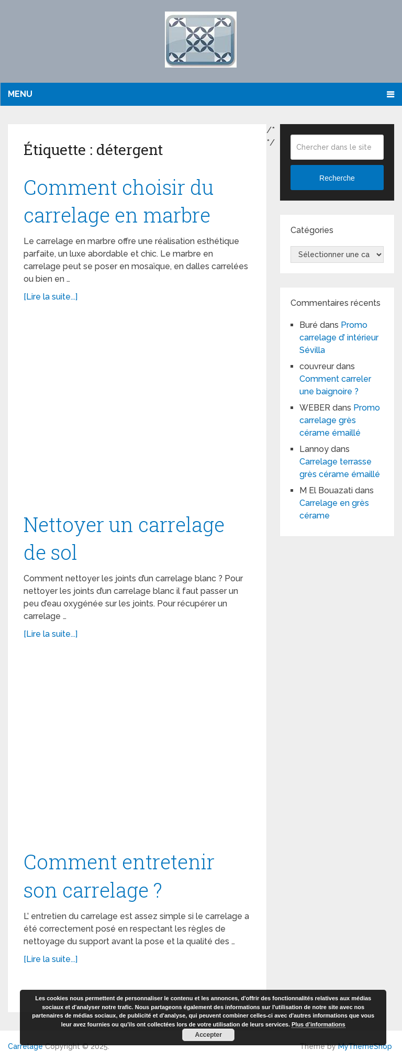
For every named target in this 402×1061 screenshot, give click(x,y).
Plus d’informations (318, 1024)
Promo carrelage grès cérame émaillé (339, 420)
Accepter (208, 1034)
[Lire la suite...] (50, 297)
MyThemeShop (365, 1046)
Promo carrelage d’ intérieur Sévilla (338, 337)
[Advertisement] (137, 412)
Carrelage (25, 1046)
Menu (20, 94)
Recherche (337, 178)
